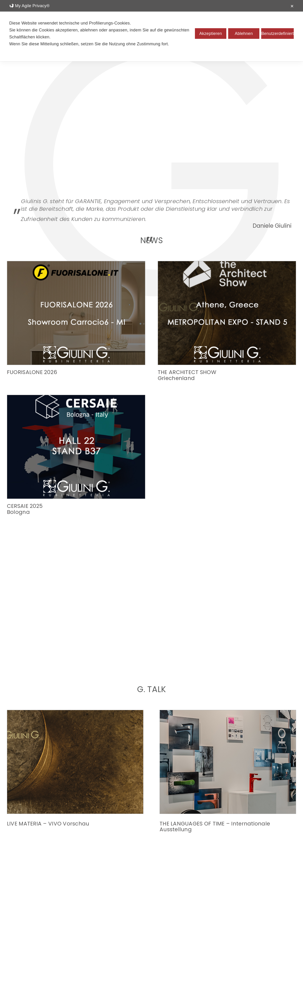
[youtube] (172, 970)
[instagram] (131, 970)
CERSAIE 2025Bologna (226, 375)
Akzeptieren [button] (210, 33)
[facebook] (141, 970)
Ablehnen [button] (244, 33)
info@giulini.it (151, 986)
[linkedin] (151, 970)
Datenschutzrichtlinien (133, 992)
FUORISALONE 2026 (32, 372)
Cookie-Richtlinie (175, 992)
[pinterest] (162, 970)
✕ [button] (292, 6)
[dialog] (151, 30)
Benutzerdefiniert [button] (277, 33)
